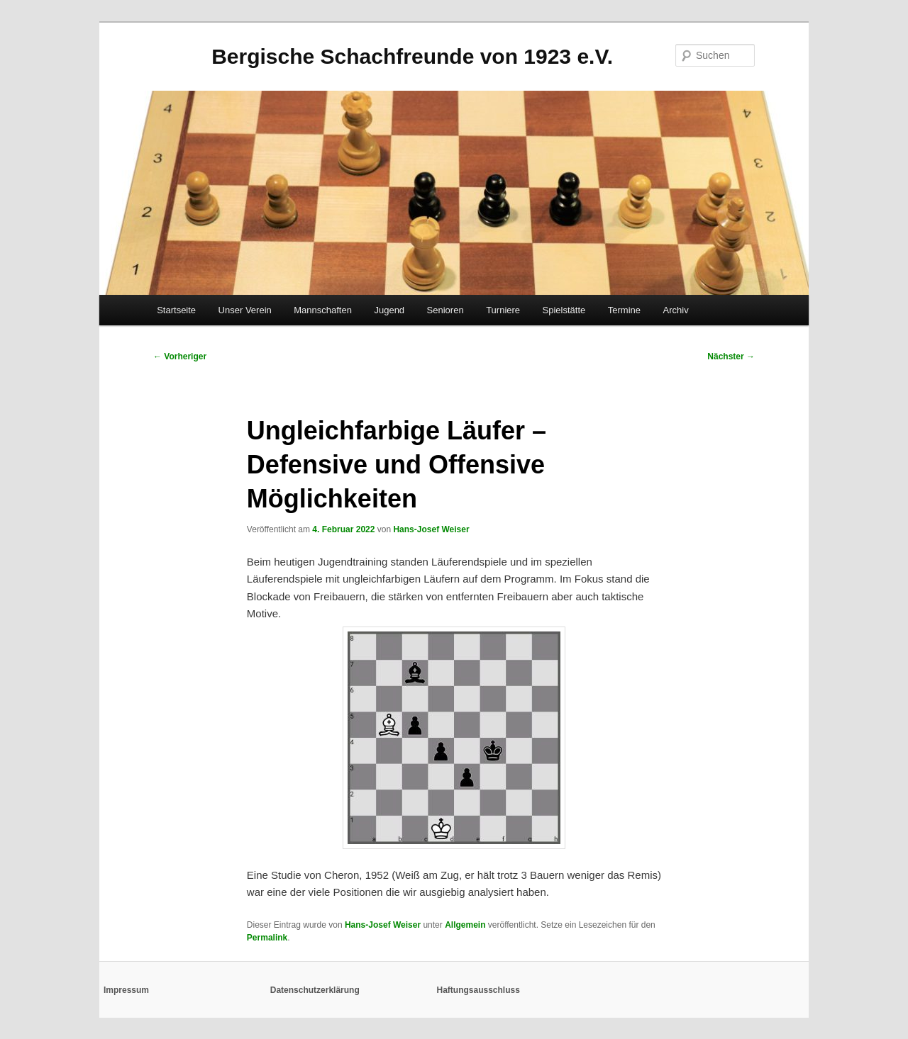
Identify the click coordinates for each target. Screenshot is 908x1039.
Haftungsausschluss (478, 990)
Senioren (445, 310)
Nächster (731, 356)
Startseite (176, 310)
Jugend (389, 310)
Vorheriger (179, 356)
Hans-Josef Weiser (431, 529)
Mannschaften (323, 310)
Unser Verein (245, 310)
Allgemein (465, 925)
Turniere (503, 310)
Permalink (267, 938)
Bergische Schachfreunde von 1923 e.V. (412, 56)
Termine (624, 310)
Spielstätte (564, 310)
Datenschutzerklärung (315, 990)
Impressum (126, 990)
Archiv (676, 310)
